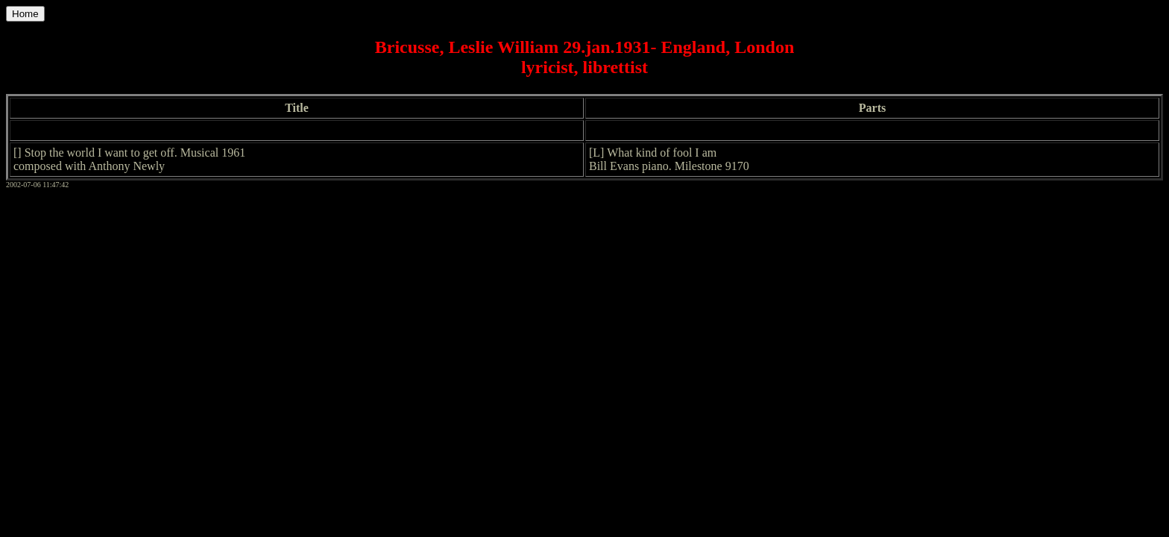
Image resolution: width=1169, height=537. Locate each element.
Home (25, 13)
